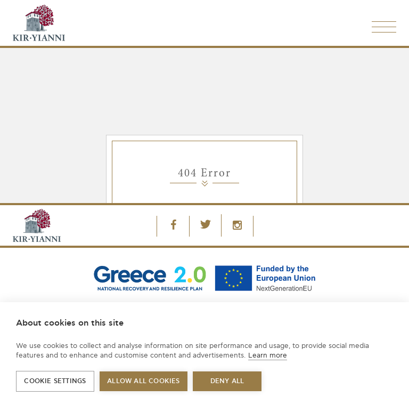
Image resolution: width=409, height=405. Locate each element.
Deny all (227, 381)
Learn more (267, 355)
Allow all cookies (143, 381)
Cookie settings (55, 381)
